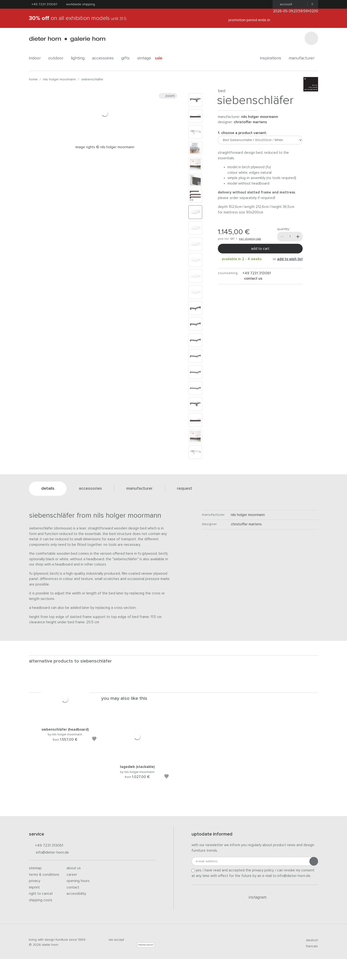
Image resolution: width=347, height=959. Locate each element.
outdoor (57, 58)
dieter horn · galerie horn (67, 39)
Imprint (34, 887)
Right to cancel (41, 893)
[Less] (282, 236)
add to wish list (290, 259)
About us (74, 868)
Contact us (252, 278)
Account (284, 4)
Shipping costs (40, 900)
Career (72, 874)
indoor (36, 58)
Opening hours (78, 881)
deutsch (310, 940)
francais (310, 946)
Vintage (144, 58)
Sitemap (35, 868)
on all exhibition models (78, 18)
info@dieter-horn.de (49, 852)
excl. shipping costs (250, 239)
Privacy (34, 881)
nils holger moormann (59, 79)
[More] (298, 236)
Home (33, 79)
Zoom (168, 96)
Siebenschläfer (92, 79)
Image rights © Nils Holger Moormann (104, 147)
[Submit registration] (313, 861)
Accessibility (76, 893)
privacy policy (263, 870)
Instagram (255, 897)
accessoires (104, 58)
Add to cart (260, 249)
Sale (161, 58)
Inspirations (272, 58)
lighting (79, 58)
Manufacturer (303, 58)
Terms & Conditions (44, 874)
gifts (127, 58)
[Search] (311, 38)
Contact (73, 887)
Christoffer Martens (250, 122)
